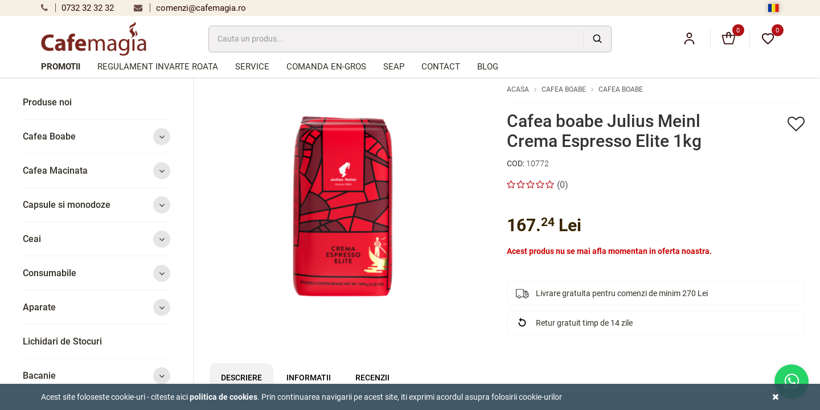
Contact (440, 67)
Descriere (241, 377)
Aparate (96, 307)
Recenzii (372, 377)
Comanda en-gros (326, 67)
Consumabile (96, 273)
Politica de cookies (223, 396)
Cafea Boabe (96, 136)
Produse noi (47, 102)
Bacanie (96, 375)
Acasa (518, 89)
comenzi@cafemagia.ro (190, 8)
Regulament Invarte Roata (157, 67)
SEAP (393, 67)
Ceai (96, 238)
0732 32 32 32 (77, 8)
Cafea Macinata (96, 170)
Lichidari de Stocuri (62, 341)
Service (252, 67)
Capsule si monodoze (96, 204)
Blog (487, 67)
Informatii (308, 377)
